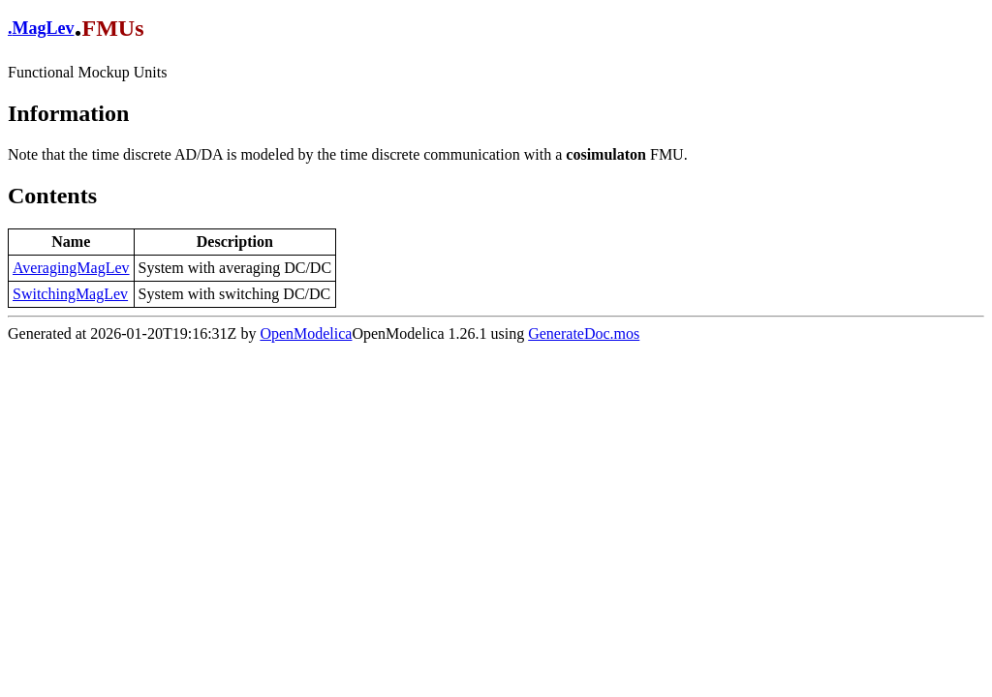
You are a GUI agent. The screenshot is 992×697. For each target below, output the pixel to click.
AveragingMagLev (71, 267)
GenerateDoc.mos (583, 333)
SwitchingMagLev (70, 294)
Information (68, 113)
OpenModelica (306, 333)
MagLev (44, 28)
